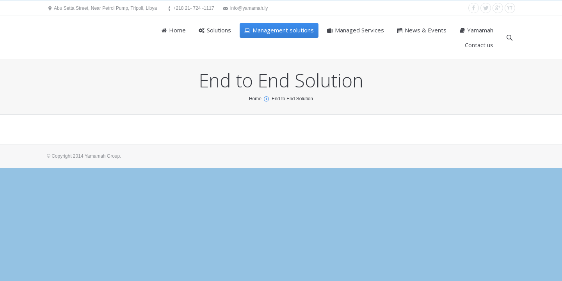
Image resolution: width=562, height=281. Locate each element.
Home (255, 98)
